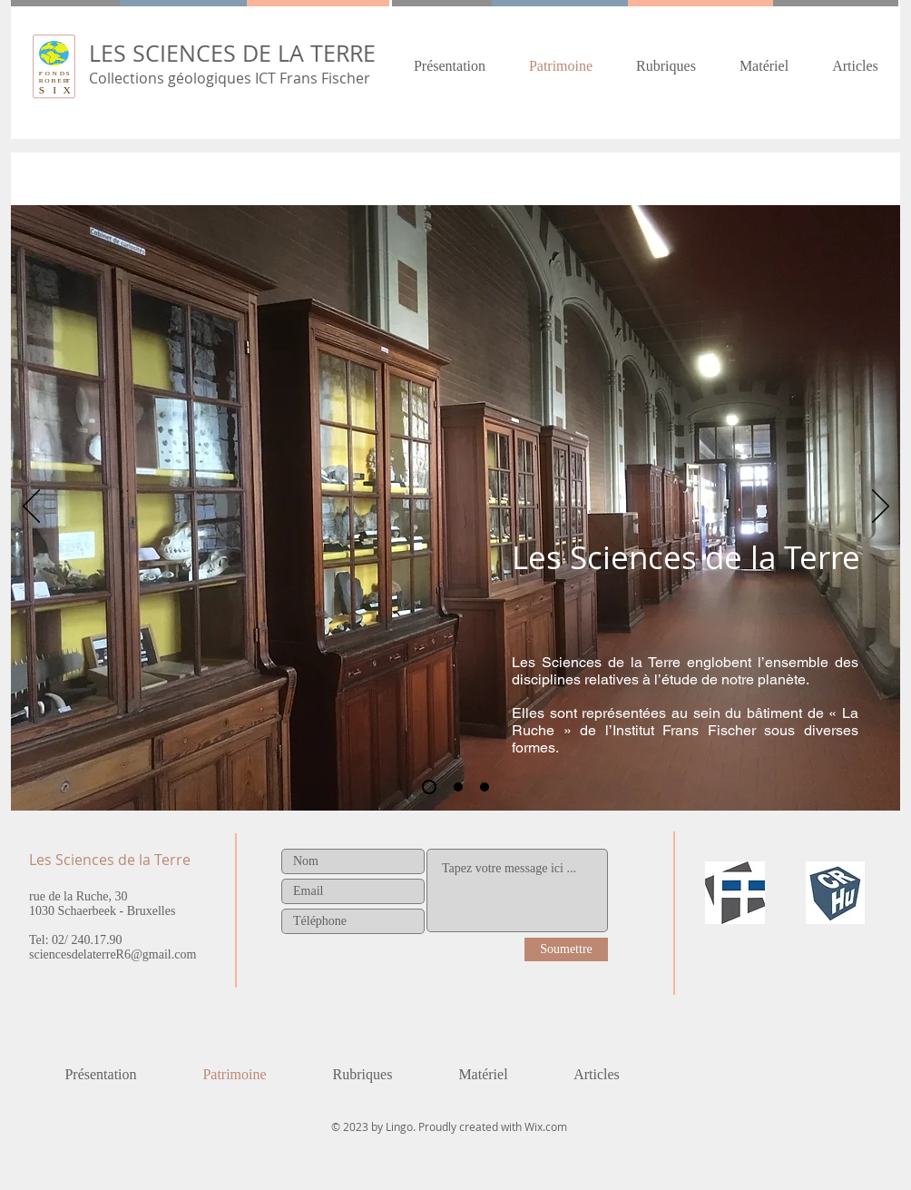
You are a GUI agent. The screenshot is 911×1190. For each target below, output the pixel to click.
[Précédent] (31, 507)
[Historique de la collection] (458, 787)
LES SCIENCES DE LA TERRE (232, 53)
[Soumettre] (566, 949)
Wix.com (546, 1126)
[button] (666, 66)
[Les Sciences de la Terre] (429, 787)
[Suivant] (880, 507)
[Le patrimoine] (484, 787)
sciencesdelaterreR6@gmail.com (112, 954)
